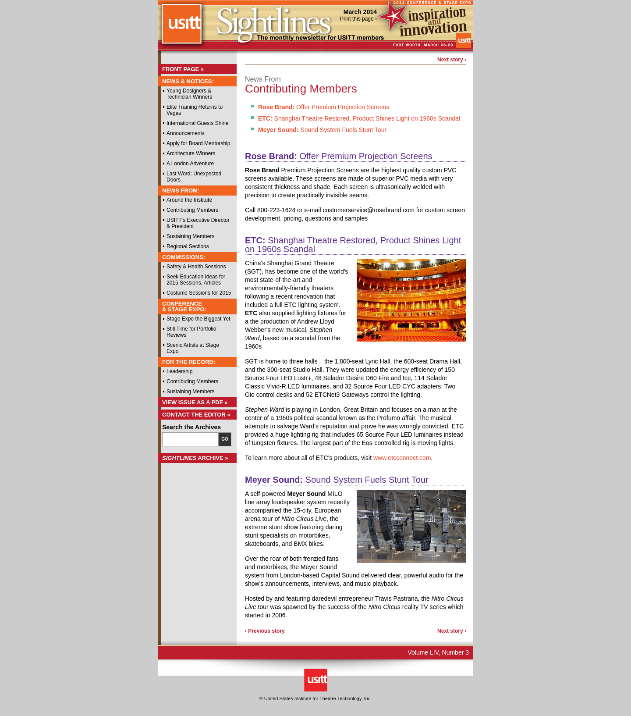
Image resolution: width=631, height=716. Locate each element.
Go (224, 439)
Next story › (451, 60)
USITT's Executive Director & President (198, 223)
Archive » (195, 458)
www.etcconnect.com (402, 457)
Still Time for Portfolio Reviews (191, 332)
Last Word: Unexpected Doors (194, 177)
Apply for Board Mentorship (198, 143)
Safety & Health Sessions (196, 267)
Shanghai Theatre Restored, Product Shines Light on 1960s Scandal (359, 118)
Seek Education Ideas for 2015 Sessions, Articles (196, 280)
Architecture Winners (191, 153)
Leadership (179, 371)
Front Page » (183, 69)
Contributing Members (192, 210)
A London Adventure (190, 163)
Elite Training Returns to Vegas (195, 110)
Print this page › (358, 19)
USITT (181, 28)
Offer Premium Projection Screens (323, 106)
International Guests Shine (197, 123)
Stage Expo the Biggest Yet (198, 319)
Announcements (186, 133)
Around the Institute (189, 200)
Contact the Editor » (196, 414)
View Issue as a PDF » (195, 402)
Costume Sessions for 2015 (199, 293)
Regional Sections (188, 246)
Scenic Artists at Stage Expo (193, 348)
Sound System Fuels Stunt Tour (322, 129)
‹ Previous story (265, 631)
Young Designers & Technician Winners (189, 94)
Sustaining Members (190, 236)
